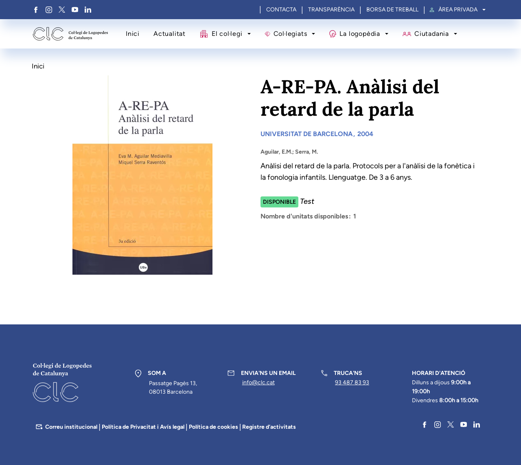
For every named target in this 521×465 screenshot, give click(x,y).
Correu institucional (71, 426)
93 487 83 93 (352, 382)
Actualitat (169, 33)
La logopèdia (359, 33)
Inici (133, 33)
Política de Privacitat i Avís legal (143, 426)
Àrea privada (457, 10)
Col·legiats (290, 33)
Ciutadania (431, 33)
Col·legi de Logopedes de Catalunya (70, 34)
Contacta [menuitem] (281, 10)
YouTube (75, 10)
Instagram (49, 10)
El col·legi (227, 33)
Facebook (36, 10)
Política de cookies (213, 426)
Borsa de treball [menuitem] (392, 10)
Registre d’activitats (269, 426)
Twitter (62, 10)
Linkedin (88, 10)
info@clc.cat (258, 382)
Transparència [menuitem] (331, 10)
